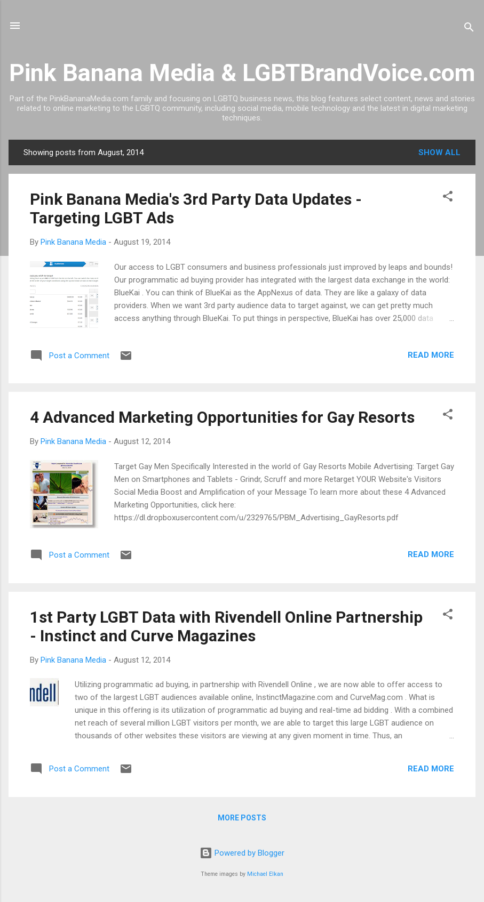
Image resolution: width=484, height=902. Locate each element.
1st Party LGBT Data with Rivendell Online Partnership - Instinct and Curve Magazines (226, 626)
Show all (439, 152)
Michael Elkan (265, 874)
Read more (431, 355)
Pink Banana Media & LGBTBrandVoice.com (242, 73)
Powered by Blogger (242, 853)
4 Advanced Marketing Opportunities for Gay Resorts (222, 417)
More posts (242, 818)
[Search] (469, 29)
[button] (447, 198)
